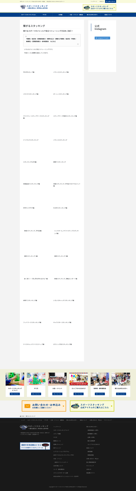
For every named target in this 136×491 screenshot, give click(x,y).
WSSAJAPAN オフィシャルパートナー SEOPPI (65, 476)
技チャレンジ (57, 448)
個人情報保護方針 (91, 462)
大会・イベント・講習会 (57, 420)
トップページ (94, 1)
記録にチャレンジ (58, 444)
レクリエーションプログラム (61, 451)
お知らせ (102, 1)
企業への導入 (91, 437)
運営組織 (90, 451)
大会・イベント (57, 459)
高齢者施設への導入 (93, 430)
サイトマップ (108, 420)
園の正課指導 (91, 441)
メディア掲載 (57, 434)
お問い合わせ (110, 1)
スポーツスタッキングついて (61, 430)
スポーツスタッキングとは (34, 420)
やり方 (46, 420)
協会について (83, 420)
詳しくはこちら (14, 394)
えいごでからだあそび (94, 444)
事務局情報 (91, 455)
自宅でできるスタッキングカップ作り (63, 455)
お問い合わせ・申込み (96, 420)
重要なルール (57, 441)
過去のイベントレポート (61, 462)
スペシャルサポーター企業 (60, 473)
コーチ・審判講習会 (58, 469)
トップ (23, 420)
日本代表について (58, 466)
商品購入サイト (90, 473)
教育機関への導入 (92, 434)
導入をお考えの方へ (71, 420)
